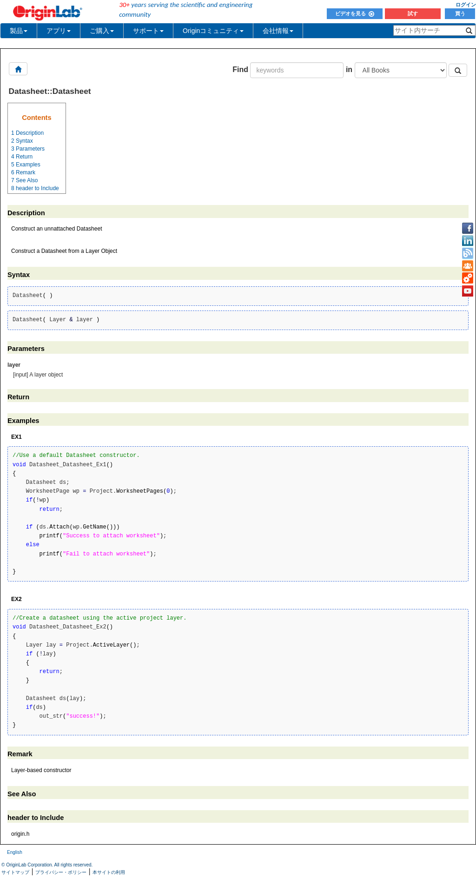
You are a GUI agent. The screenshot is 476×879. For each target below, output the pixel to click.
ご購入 (102, 30)
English (14, 852)
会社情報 (278, 30)
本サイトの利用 (109, 872)
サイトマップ (15, 872)
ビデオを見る (354, 13)
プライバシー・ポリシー (60, 872)
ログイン (466, 4)
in (349, 69)
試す (413, 13)
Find (240, 69)
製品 (18, 30)
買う (460, 13)
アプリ (58, 30)
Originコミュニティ (213, 30)
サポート (148, 30)
